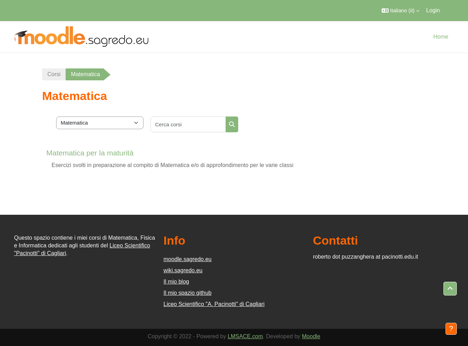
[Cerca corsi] (188, 124)
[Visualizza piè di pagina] (451, 329)
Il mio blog (176, 282)
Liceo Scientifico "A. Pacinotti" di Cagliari (214, 304)
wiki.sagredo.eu (182, 270)
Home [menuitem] (440, 37)
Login (433, 10)
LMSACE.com (245, 336)
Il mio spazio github (187, 293)
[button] (400, 10)
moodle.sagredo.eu (187, 259)
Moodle (311, 336)
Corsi (53, 74)
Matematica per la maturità (90, 153)
